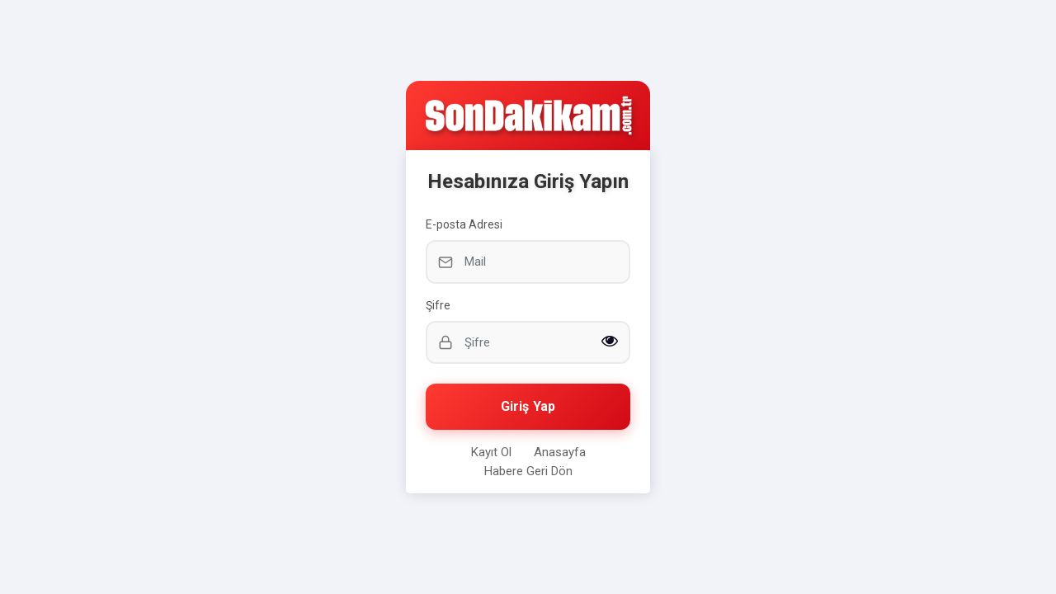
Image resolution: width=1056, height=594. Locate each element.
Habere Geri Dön (528, 471)
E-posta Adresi (464, 224)
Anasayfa (560, 452)
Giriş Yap (528, 406)
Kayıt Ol (491, 452)
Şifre (438, 305)
